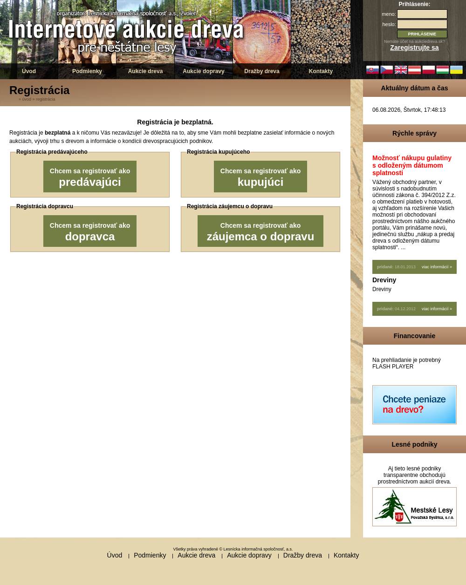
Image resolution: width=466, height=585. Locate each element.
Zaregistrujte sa (414, 47)
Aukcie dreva (145, 71)
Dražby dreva (261, 71)
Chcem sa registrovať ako (90, 177)
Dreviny (384, 280)
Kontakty (321, 71)
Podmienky (87, 71)
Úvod (29, 71)
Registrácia (45, 99)
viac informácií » (437, 267)
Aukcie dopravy (203, 71)
